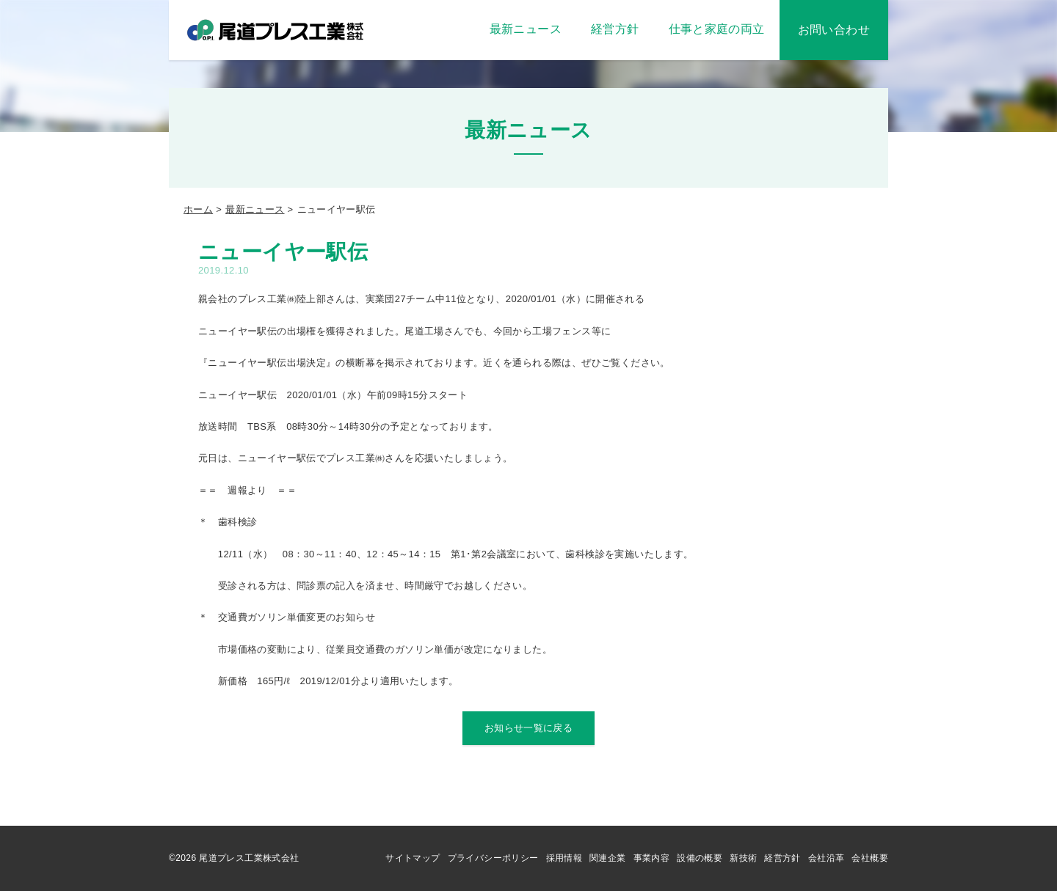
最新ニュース (254, 209)
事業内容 (651, 858)
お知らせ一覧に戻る (528, 727)
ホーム (198, 209)
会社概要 (869, 858)
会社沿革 (826, 858)
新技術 (743, 858)
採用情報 (564, 858)
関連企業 (607, 858)
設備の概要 (699, 858)
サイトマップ (412, 858)
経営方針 (782, 858)
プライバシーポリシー (493, 858)
